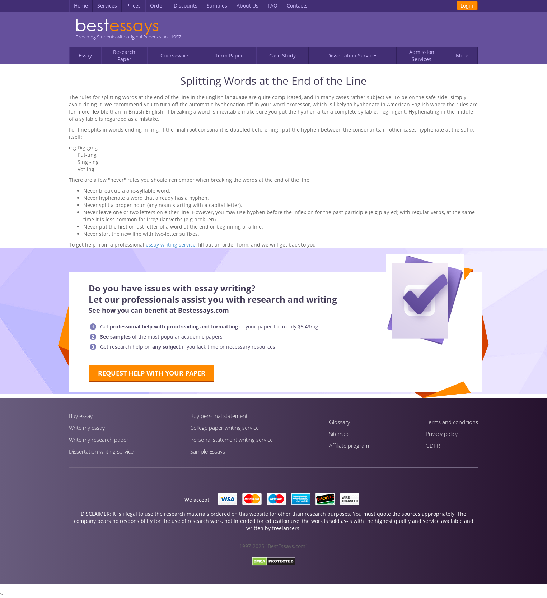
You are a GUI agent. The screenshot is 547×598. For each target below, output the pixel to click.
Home (81, 5)
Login (466, 5)
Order (157, 5)
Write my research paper (98, 439)
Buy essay (81, 416)
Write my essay (87, 427)
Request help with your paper (151, 373)
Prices (133, 5)
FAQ (272, 5)
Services (107, 5)
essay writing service (171, 244)
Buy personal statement (219, 416)
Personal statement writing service (231, 439)
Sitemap (339, 434)
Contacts (297, 5)
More (462, 55)
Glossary (339, 422)
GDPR (433, 445)
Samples (217, 5)
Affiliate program (349, 445)
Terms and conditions (452, 422)
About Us (247, 5)
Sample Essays (207, 451)
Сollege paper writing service (224, 427)
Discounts (185, 5)
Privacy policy (442, 434)
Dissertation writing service (101, 451)
